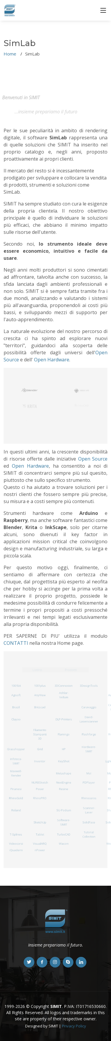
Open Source (93, 459)
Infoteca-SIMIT (16, 761)
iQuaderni (16, 849)
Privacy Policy (74, 1026)
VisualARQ (40, 843)
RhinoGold (16, 798)
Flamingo (64, 734)
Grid (39, 749)
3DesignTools (88, 685)
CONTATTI (16, 643)
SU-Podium (63, 810)
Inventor (40, 761)
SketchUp (39, 822)
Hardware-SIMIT (89, 749)
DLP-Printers (63, 719)
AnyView (40, 694)
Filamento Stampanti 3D (40, 734)
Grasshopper (15, 749)
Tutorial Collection (88, 834)
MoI (89, 773)
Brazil (16, 707)
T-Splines (16, 834)
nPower (40, 849)
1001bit (16, 685)
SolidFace (88, 822)
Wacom (63, 843)
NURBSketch (40, 782)
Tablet (40, 834)
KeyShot (63, 761)
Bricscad (40, 707)
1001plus (40, 685)
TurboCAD (63, 834)
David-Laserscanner (89, 719)
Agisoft (16, 694)
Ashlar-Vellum (64, 695)
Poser (39, 788)
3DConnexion (63, 685)
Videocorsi (16, 843)
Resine (63, 788)
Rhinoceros (88, 798)
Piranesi (15, 788)
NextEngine (63, 782)
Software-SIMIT (63, 822)
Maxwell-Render (16, 773)
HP (63, 749)
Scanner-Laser (89, 810)
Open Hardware (51, 359)
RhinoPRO (39, 798)
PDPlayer (88, 782)
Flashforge (89, 734)
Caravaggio (88, 707)
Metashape (63, 773)
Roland (16, 810)
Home (10, 54)
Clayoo (16, 719)
